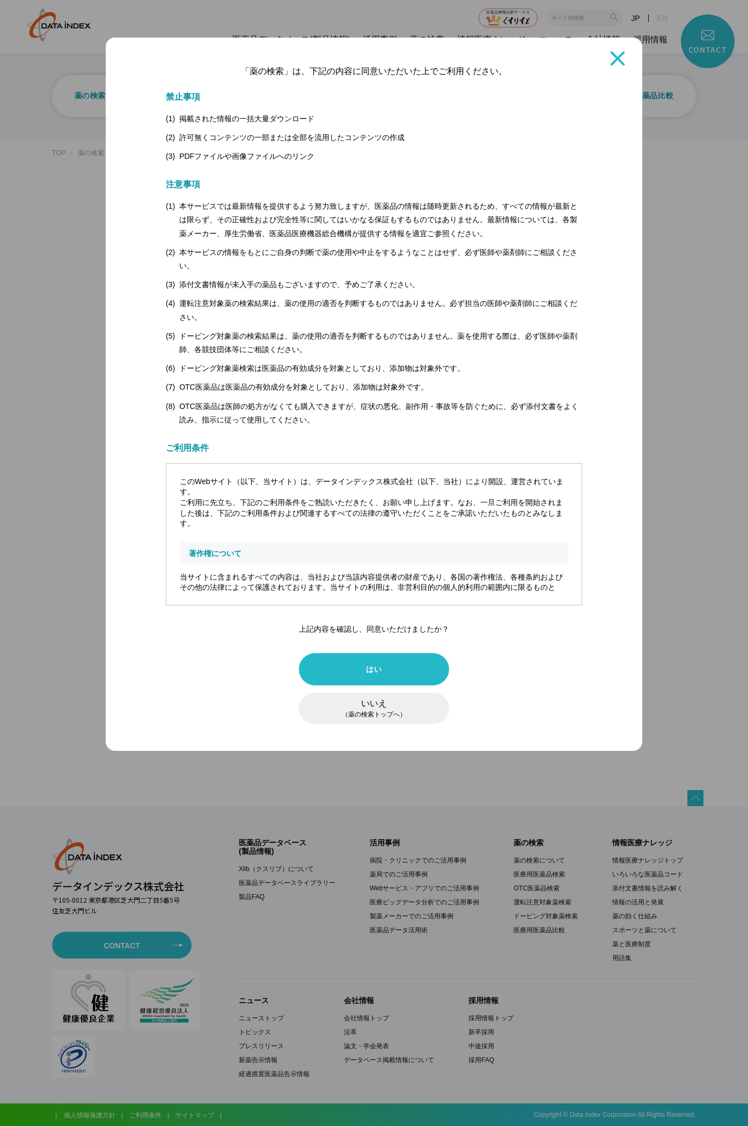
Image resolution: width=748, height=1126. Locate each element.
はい (374, 669)
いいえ (374, 708)
